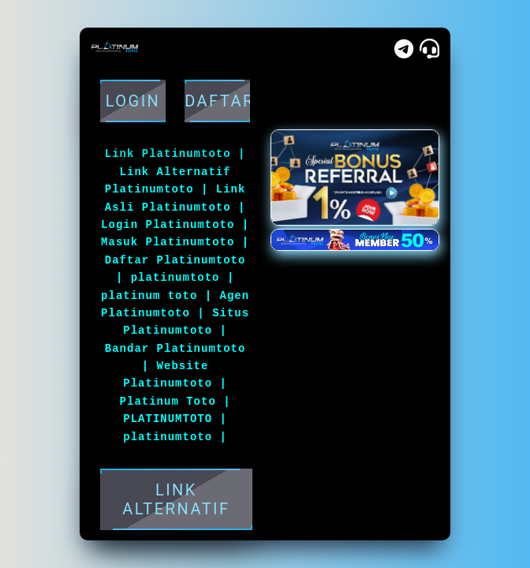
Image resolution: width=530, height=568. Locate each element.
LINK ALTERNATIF (176, 499)
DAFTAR (217, 101)
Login (133, 101)
